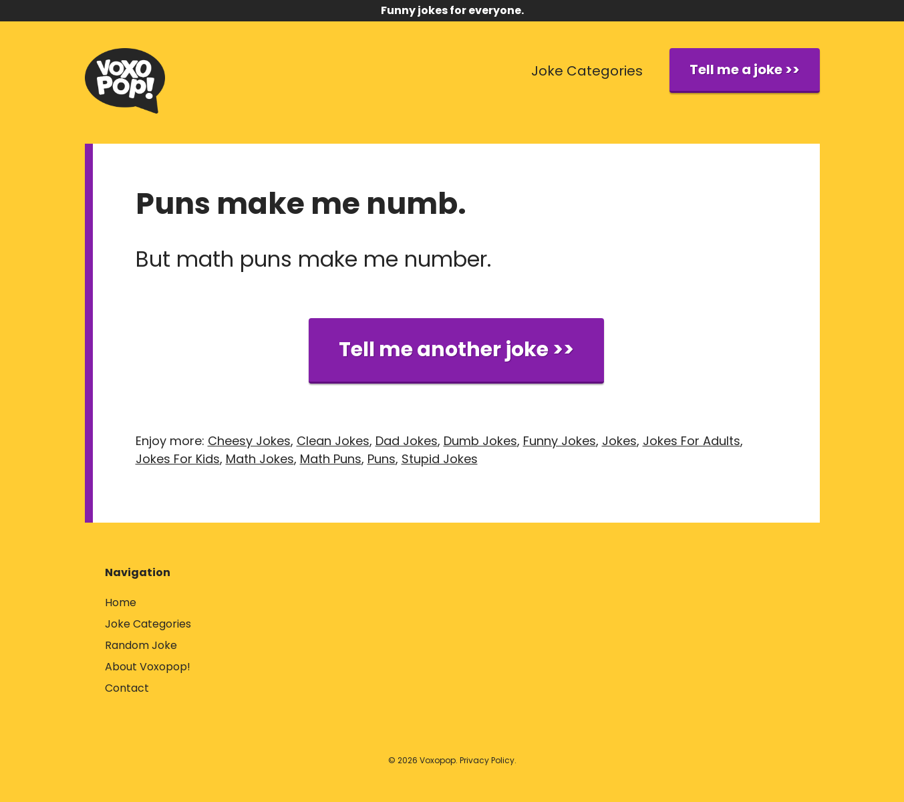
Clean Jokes (333, 440)
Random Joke (141, 645)
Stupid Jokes (440, 458)
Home (120, 602)
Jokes (619, 440)
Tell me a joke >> (745, 69)
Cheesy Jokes (249, 440)
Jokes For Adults (691, 440)
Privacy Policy (487, 760)
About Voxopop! (147, 666)
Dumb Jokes (480, 440)
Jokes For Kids (178, 458)
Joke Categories (587, 70)
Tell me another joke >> (456, 350)
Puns (381, 458)
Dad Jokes (406, 440)
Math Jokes (260, 458)
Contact (127, 688)
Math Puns (330, 458)
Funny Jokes (559, 440)
